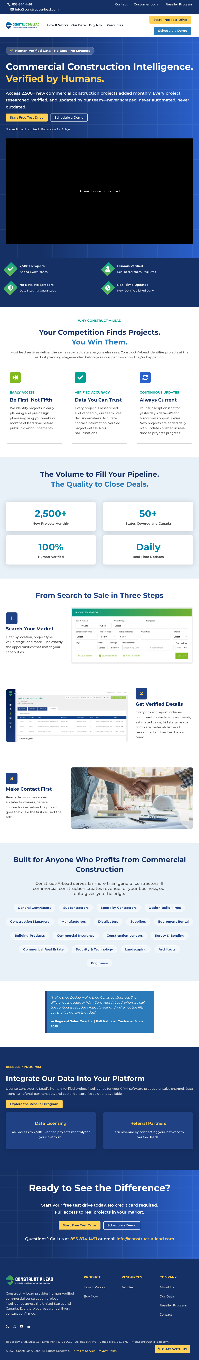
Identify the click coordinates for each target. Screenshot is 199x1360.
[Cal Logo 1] (22, 23)
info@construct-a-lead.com (145, 1238)
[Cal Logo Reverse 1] (29, 1277)
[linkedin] (28, 1326)
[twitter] (7, 1326)
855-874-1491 (83, 1238)
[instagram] (14, 1326)
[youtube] (21, 1326)
